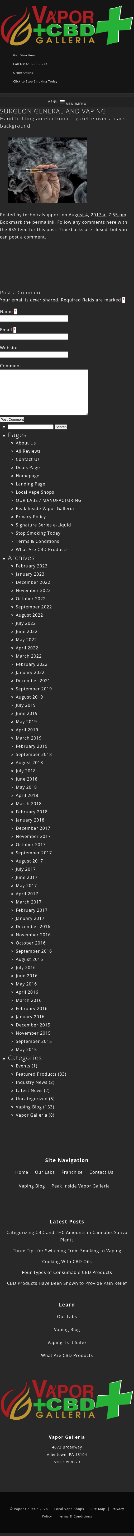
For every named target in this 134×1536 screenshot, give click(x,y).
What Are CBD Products (42, 549)
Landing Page (30, 484)
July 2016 (26, 967)
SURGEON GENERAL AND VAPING (53, 111)
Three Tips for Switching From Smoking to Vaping (67, 1251)
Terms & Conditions (37, 541)
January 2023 (30, 574)
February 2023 (32, 566)
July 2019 (26, 705)
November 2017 (33, 836)
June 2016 (27, 976)
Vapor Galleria (31, 1115)
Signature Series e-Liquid (43, 525)
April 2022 (27, 648)
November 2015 (33, 1033)
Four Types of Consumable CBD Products (67, 1272)
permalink (43, 222)
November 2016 (33, 935)
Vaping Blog (29, 1107)
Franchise (72, 1172)
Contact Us (28, 459)
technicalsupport (41, 215)
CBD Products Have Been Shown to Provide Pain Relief (67, 1283)
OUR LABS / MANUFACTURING (49, 500)
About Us (26, 443)
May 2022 (26, 640)
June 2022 (27, 631)
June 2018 (27, 779)
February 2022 (32, 664)
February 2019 (32, 746)
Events (23, 1066)
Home (21, 1172)
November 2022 (33, 590)
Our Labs (45, 1172)
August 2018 (29, 762)
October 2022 (31, 599)
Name (6, 311)
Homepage (28, 476)
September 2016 (34, 951)
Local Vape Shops (35, 492)
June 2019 (27, 713)
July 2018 (26, 771)
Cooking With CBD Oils (67, 1261)
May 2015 (26, 1049)
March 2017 (29, 902)
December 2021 (33, 681)
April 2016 (27, 992)
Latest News (29, 1090)
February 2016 (32, 1008)
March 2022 (29, 656)
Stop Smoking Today (38, 533)
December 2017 (33, 828)
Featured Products (36, 1074)
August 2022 (29, 615)
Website (9, 348)
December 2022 (33, 582)
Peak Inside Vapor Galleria (45, 508)
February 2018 (32, 812)
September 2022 (34, 607)
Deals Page (28, 467)
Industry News (31, 1082)
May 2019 (26, 722)
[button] (76, 104)
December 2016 (33, 926)
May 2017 (26, 885)
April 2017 (27, 894)
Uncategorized (32, 1099)
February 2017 (32, 910)
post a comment (27, 237)
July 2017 (26, 869)
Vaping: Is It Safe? (67, 1342)
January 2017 (30, 918)
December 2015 (33, 1025)
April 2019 (27, 730)
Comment (10, 366)
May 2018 (26, 787)
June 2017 (27, 877)
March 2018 (29, 803)
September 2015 (34, 1041)
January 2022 (30, 672)
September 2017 (34, 853)
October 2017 (31, 844)
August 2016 (29, 959)
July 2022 (26, 623)
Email (6, 330)
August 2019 (29, 697)
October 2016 (31, 943)
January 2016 (30, 1017)
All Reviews (28, 451)
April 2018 (27, 795)
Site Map (98, 1509)
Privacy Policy (31, 517)
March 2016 (29, 1000)
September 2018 (34, 754)
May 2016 (26, 984)
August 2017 (29, 861)
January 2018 (30, 820)
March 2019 (29, 738)
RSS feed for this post (32, 229)
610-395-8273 (67, 1461)
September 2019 (34, 689)
